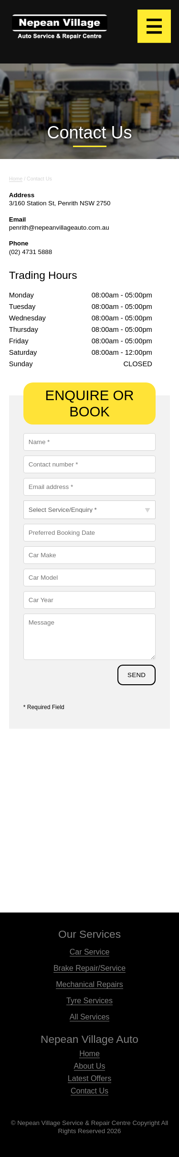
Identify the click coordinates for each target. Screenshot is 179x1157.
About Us (89, 1066)
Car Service (90, 952)
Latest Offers (89, 1078)
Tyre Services (89, 1001)
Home (89, 1054)
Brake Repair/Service (89, 968)
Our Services (89, 934)
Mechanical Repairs (89, 984)
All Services (90, 1017)
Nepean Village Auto (89, 1039)
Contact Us (89, 1091)
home (15, 178)
